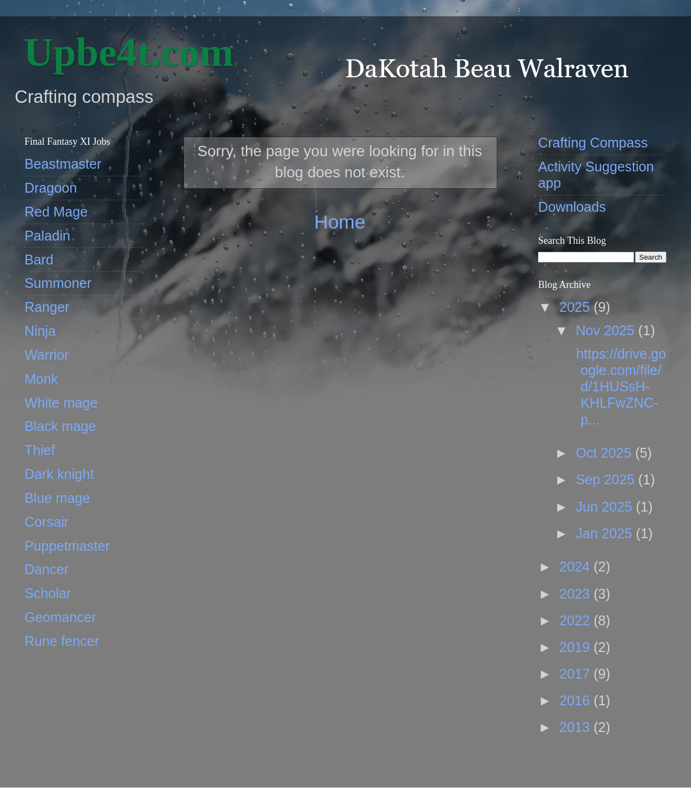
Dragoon (50, 187)
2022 (576, 620)
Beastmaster (62, 163)
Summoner (57, 283)
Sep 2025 (607, 479)
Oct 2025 (605, 452)
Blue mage (57, 498)
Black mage (60, 426)
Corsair (46, 522)
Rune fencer (61, 641)
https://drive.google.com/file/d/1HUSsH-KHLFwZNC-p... (619, 386)
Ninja (39, 330)
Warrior (46, 354)
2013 (576, 727)
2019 (576, 647)
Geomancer (60, 617)
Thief (39, 450)
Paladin (47, 235)
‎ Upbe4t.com (123, 52)
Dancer (46, 569)
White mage (60, 402)
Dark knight (59, 474)
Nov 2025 (607, 330)
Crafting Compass (593, 142)
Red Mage (56, 211)
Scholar (47, 593)
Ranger (47, 307)
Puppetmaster (67, 545)
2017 (576, 673)
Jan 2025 (606, 533)
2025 (576, 307)
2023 (576, 593)
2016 (576, 700)
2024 (576, 566)
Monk (41, 378)
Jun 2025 (606, 506)
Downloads (572, 206)
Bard (38, 259)
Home (339, 221)
